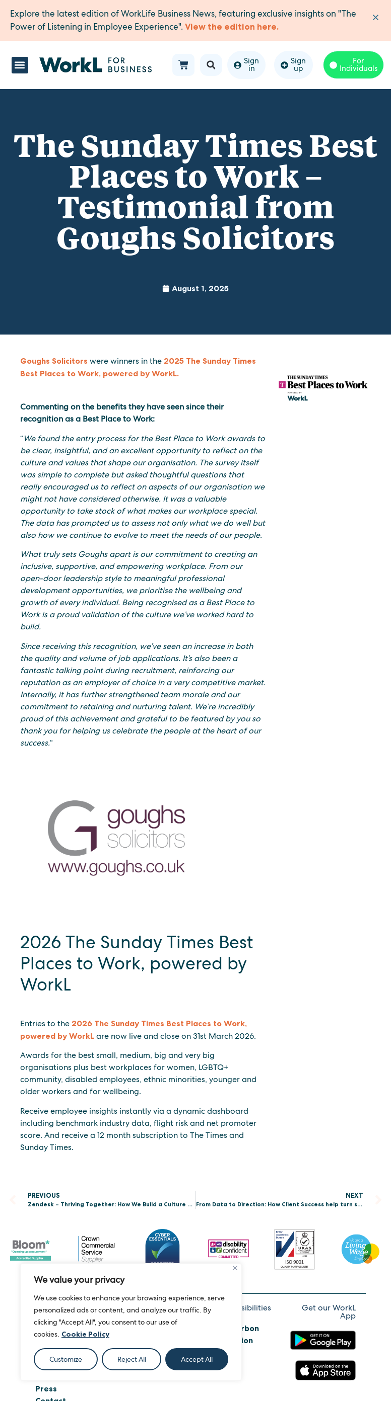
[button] (20, 65)
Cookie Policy (85, 1334)
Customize (65, 1359)
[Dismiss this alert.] (375, 17)
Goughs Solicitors (54, 361)
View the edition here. (232, 27)
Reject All (131, 1359)
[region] (131, 1322)
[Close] (235, 1268)
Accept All (197, 1359)
